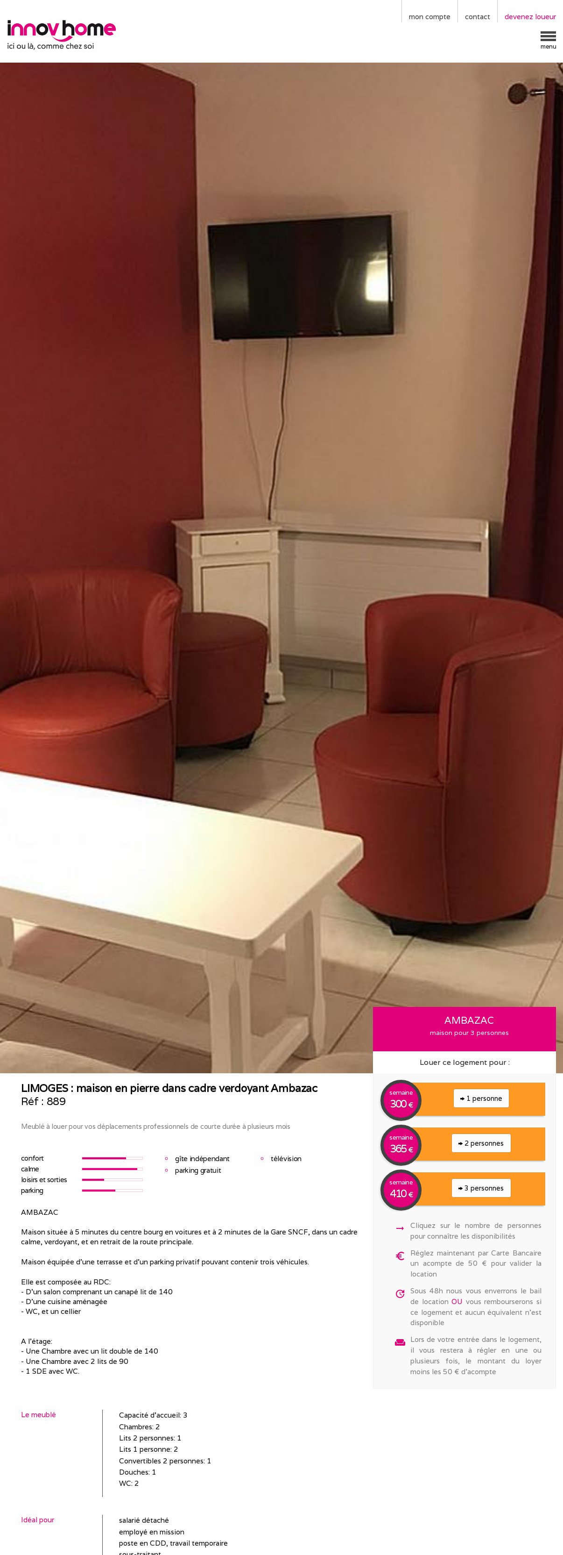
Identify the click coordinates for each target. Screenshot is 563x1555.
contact (477, 16)
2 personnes (481, 1143)
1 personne (481, 1098)
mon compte (429, 16)
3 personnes (481, 1188)
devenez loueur (530, 16)
